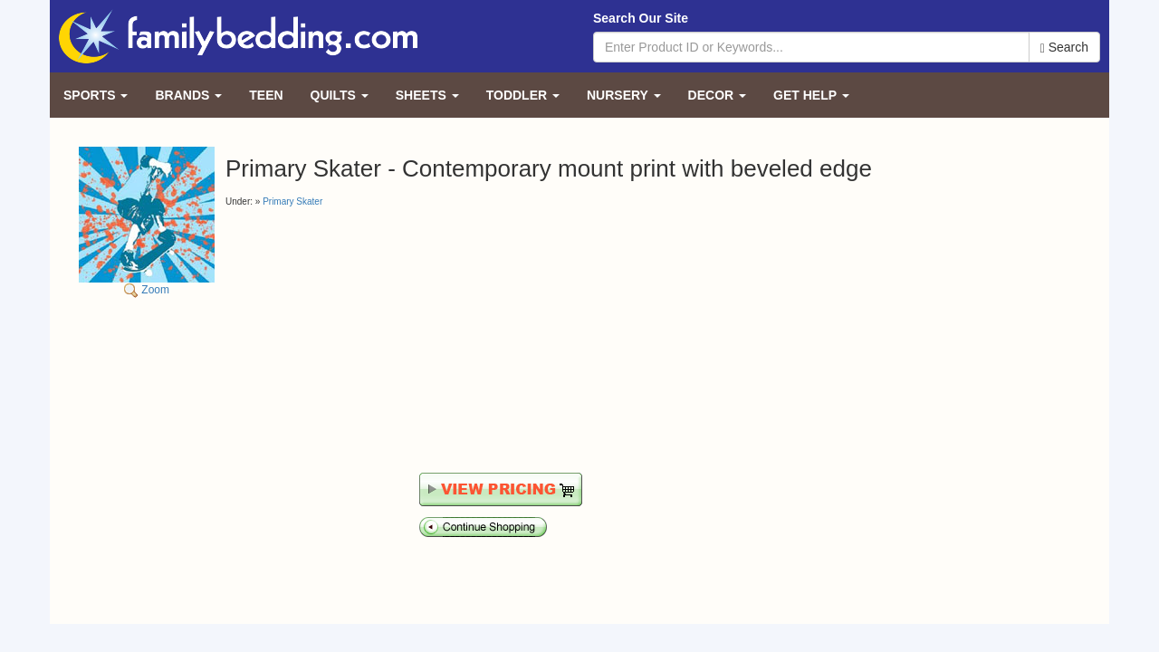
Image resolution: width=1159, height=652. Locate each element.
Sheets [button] (427, 95)
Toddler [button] (523, 95)
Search (1064, 47)
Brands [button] (188, 95)
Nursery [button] (624, 95)
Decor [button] (717, 95)
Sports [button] (95, 95)
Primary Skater (292, 201)
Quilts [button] (340, 95)
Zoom (147, 221)
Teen (266, 95)
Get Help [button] (811, 95)
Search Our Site (640, 18)
